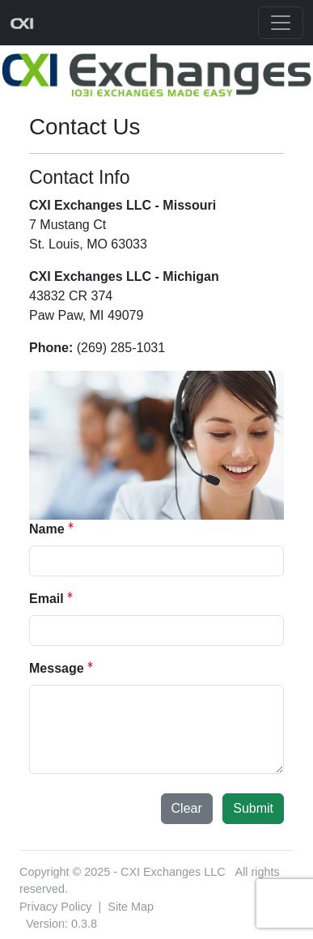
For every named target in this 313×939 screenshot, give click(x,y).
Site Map (131, 906)
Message (56, 668)
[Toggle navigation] (280, 22)
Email (46, 598)
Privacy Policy (55, 906)
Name (47, 529)
